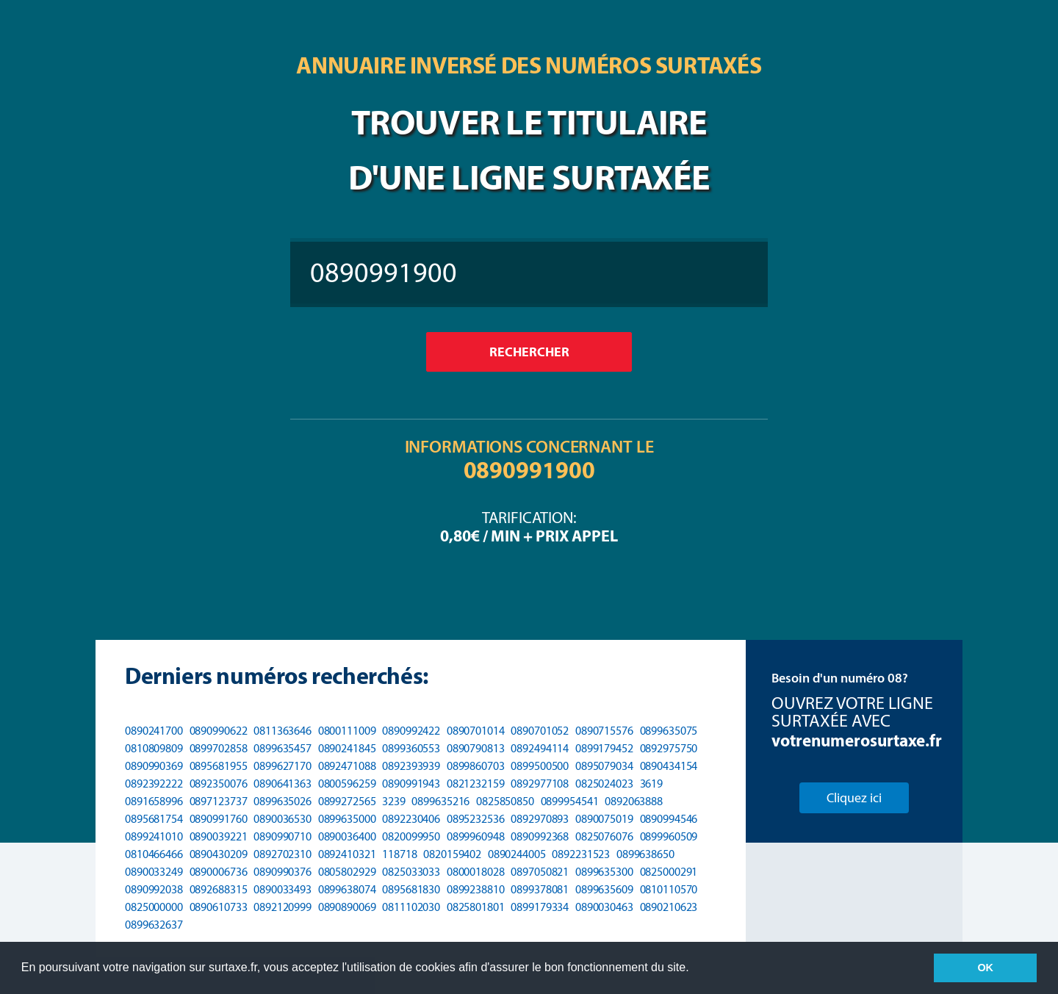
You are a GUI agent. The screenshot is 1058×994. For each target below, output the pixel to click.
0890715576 (604, 731)
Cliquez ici (854, 798)
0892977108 (540, 783)
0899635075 (669, 731)
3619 (651, 783)
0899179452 (604, 748)
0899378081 (540, 889)
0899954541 (570, 801)
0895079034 (604, 766)
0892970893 (540, 819)
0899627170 (282, 766)
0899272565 (347, 801)
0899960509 (669, 836)
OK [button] (985, 967)
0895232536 (476, 819)
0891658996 (154, 801)
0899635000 (347, 819)
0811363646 (282, 731)
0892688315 (219, 889)
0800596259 (347, 783)
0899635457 (282, 748)
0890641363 (282, 783)
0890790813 (476, 748)
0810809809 (154, 748)
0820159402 (452, 854)
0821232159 (476, 783)
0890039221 (219, 836)
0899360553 (411, 748)
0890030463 (604, 907)
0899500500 (540, 766)
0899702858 (219, 748)
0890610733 (219, 907)
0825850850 (505, 801)
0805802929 (347, 872)
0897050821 (540, 872)
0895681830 (411, 889)
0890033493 (282, 889)
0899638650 (645, 854)
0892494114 (540, 748)
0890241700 (154, 731)
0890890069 (347, 907)
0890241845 (347, 748)
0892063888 (634, 801)
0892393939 (411, 766)
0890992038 (154, 889)
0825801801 (476, 907)
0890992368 (540, 836)
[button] (694, 969)
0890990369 (154, 766)
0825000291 (669, 872)
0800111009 (347, 731)
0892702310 (282, 854)
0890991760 (219, 819)
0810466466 (154, 854)
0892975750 (669, 748)
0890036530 (282, 819)
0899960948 (476, 836)
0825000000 (154, 907)
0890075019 (604, 819)
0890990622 (219, 731)
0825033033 (411, 872)
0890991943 (411, 783)
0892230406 (411, 819)
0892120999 (282, 907)
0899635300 (604, 872)
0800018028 (476, 872)
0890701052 (540, 731)
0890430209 (219, 854)
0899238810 (476, 889)
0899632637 (154, 925)
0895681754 (154, 819)
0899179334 (540, 907)
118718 (399, 854)
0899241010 (154, 836)
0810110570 (669, 889)
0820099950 (411, 836)
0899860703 (476, 766)
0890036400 (347, 836)
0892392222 (154, 783)
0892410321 (347, 854)
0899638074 (347, 889)
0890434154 (669, 766)
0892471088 (347, 766)
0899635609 (604, 889)
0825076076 (604, 836)
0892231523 (581, 854)
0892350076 (219, 783)
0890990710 (282, 836)
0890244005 (517, 854)
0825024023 (604, 783)
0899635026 (282, 801)
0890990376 (282, 872)
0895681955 (219, 766)
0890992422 (411, 731)
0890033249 (154, 872)
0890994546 (669, 819)
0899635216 (440, 801)
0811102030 (411, 907)
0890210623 (669, 907)
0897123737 (219, 801)
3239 (394, 801)
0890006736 (219, 872)
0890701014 (476, 731)
